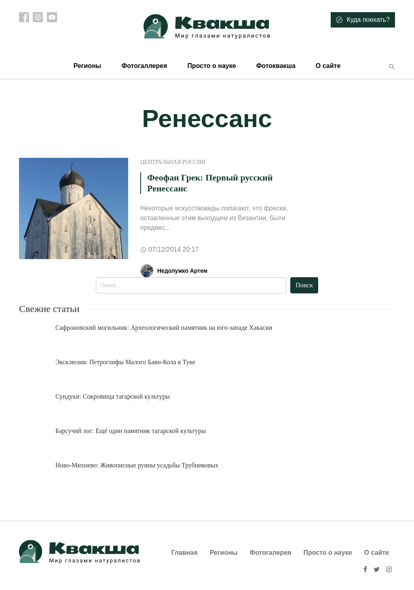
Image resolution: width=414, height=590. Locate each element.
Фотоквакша (276, 65)
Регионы (87, 65)
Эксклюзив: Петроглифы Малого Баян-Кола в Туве (125, 362)
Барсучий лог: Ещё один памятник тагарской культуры (130, 430)
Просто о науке (211, 65)
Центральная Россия (172, 162)
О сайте (328, 65)
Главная (184, 552)
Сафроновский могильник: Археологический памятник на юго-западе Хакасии (163, 327)
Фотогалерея (270, 552)
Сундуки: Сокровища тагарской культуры (112, 396)
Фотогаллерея (144, 65)
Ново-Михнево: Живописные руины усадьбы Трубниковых (136, 465)
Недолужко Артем (182, 270)
